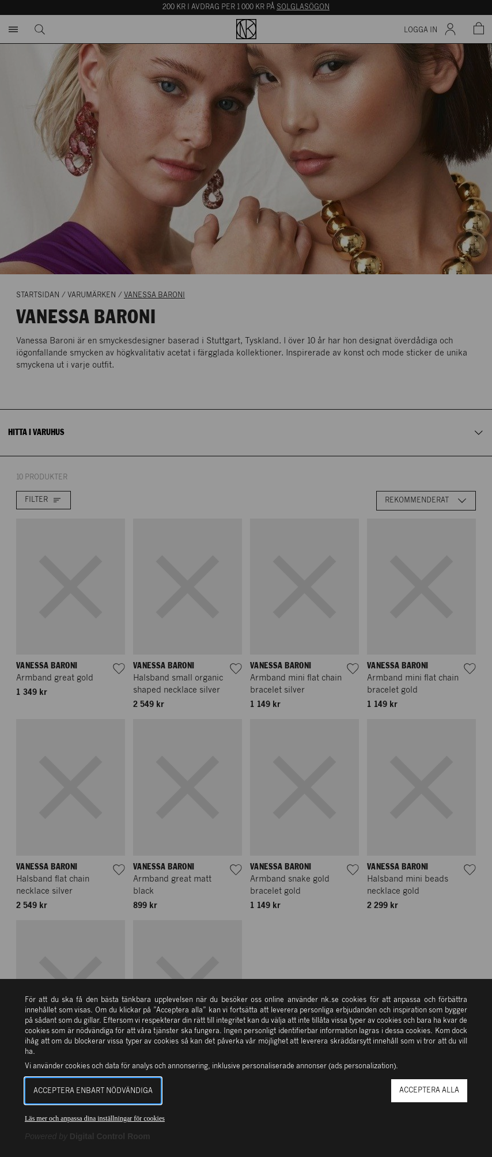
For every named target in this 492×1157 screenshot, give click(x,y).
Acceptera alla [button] (429, 1090)
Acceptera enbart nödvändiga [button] (93, 1091)
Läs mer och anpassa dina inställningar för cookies (95, 1118)
